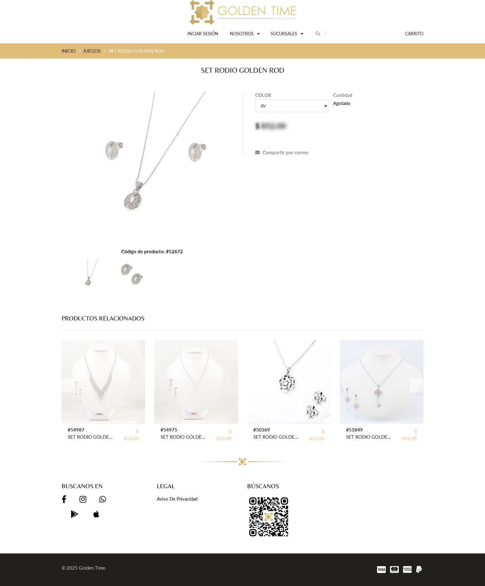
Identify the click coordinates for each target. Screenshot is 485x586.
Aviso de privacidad (177, 498)
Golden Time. (92, 568)
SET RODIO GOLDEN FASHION (91, 437)
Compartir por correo (281, 152)
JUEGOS (92, 51)
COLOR (263, 95)
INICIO (68, 51)
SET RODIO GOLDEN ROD (276, 437)
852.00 (273, 125)
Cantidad (342, 95)
